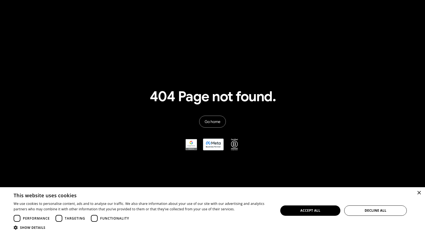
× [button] (419, 193)
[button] (142, 227)
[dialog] (212, 210)
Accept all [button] (310, 210)
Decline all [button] (375, 210)
